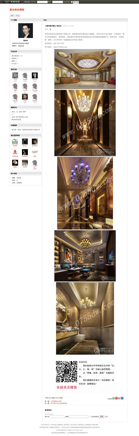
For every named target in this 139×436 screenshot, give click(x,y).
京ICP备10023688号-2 (58, 433)
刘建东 (15, 167)
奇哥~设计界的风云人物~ (20, 117)
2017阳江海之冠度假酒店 (59, 403)
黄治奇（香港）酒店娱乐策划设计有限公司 (26, 130)
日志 (17, 16)
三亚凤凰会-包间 (56, 401)
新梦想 (35, 101)
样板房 (14, 58)
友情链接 (88, 425)
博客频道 (12, 2)
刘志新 (15, 101)
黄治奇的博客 (17, 9)
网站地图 (95, 425)
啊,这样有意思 (16, 119)
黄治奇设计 (15, 56)
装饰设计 (35, 146)
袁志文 (25, 146)
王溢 (15, 79)
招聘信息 (81, 425)
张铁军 (15, 146)
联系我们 (67, 425)
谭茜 (15, 90)
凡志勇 (25, 90)
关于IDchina (45, 425)
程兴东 (35, 79)
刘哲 (25, 101)
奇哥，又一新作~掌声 (19, 112)
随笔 (13, 61)
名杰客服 (15, 156)
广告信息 (53, 425)
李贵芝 (25, 167)
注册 (106, 417)
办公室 (14, 63)
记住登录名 (95, 417)
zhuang (34, 90)
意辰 (34, 156)
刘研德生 (25, 156)
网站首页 (27, 2)
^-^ (13, 114)
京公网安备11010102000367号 (77, 433)
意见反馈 (74, 425)
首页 (12, 16)
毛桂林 (25, 79)
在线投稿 (60, 425)
